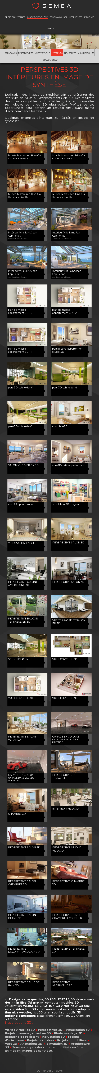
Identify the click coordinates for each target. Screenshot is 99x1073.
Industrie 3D (70, 53)
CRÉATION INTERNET (15, 17)
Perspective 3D (25, 53)
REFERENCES (75, 17)
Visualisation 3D (86, 53)
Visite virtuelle (42, 53)
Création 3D (11, 53)
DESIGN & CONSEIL (58, 17)
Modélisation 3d (49, 60)
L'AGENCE (89, 17)
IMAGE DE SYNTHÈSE (37, 17)
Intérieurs (57, 53)
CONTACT (49, 28)
